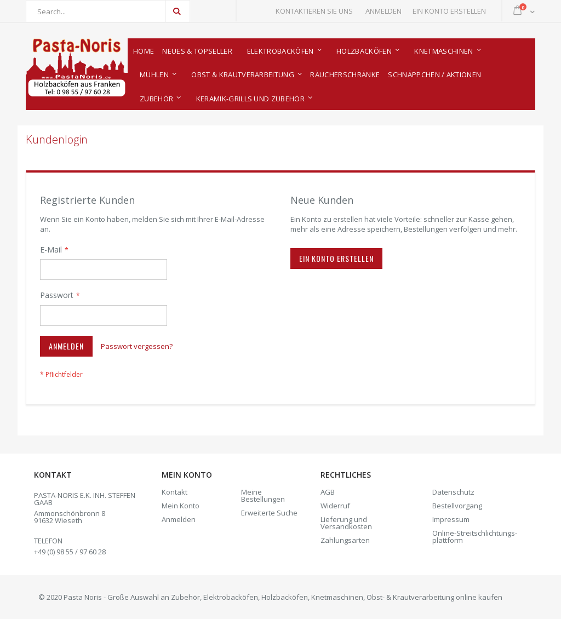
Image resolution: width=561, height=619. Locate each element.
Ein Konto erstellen (449, 11)
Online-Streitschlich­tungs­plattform (474, 536)
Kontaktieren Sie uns (314, 11)
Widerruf (335, 506)
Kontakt (174, 492)
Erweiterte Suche (269, 513)
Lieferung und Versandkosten (346, 522)
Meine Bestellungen (263, 495)
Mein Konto (180, 506)
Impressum (451, 519)
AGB (327, 492)
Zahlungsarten (345, 540)
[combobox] (108, 11)
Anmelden (383, 11)
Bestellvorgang (457, 506)
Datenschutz (453, 492)
